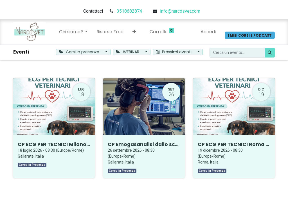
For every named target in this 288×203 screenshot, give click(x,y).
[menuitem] (110, 31)
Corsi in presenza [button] (80, 52)
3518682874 (129, 11)
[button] (134, 31)
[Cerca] (270, 53)
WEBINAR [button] (128, 52)
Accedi (208, 31)
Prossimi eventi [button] (174, 52)
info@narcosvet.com (180, 11)
